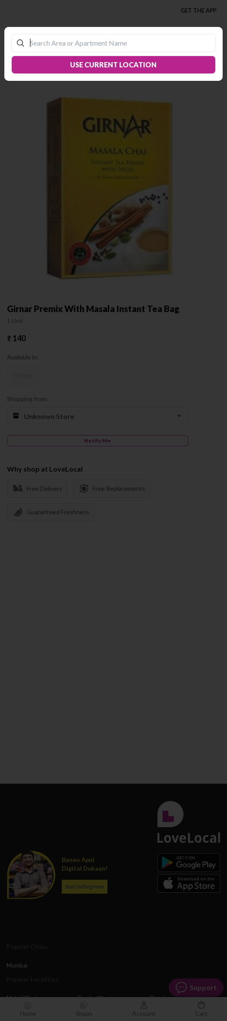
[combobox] (117, 43)
